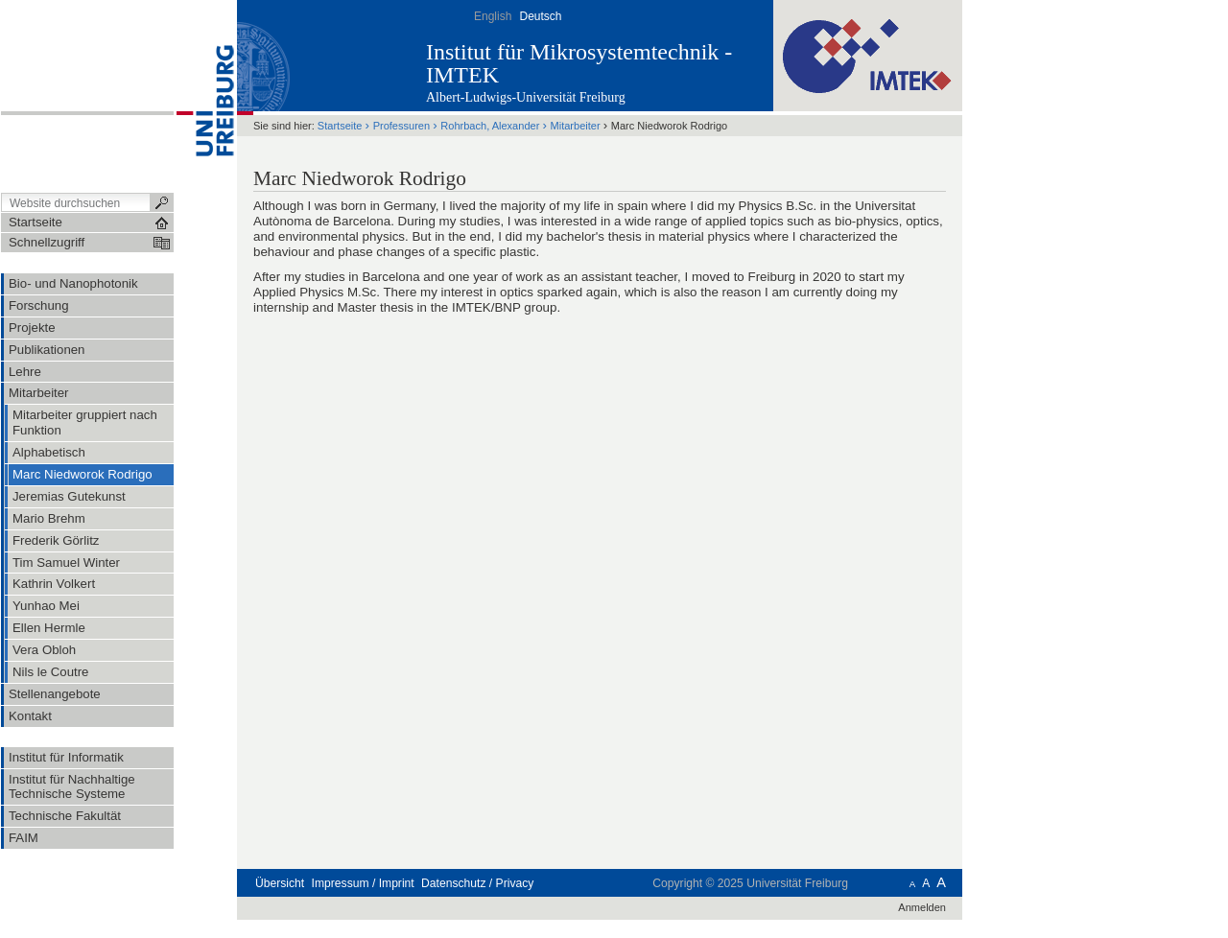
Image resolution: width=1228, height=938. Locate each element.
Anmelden (922, 907)
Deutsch (540, 16)
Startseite (340, 125)
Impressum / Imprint (363, 883)
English (492, 16)
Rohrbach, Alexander (489, 125)
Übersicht (279, 883)
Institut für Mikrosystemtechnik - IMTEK (579, 63)
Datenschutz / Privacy (477, 883)
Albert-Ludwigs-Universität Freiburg (526, 97)
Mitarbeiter (576, 125)
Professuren (401, 125)
